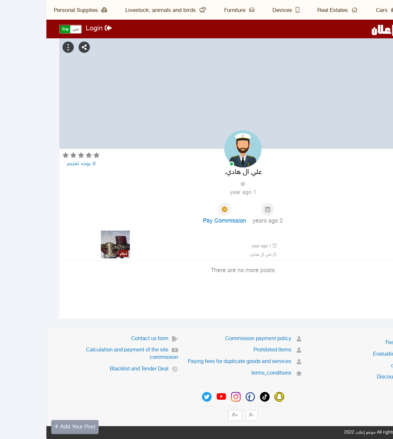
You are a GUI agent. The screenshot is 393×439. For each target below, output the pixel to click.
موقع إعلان (352, 29)
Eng (19, 29)
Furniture (193, 10)
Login (52, 28)
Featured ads (359, 343)
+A (189, 415)
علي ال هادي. (216, 254)
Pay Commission (178, 221)
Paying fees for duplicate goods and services (198, 362)
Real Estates (291, 10)
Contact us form (108, 339)
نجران (367, 254)
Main (374, 10)
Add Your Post (28, 427)
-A (205, 415)
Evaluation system (353, 354)
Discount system (355, 377)
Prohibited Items (231, 350)
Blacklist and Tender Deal (97, 369)
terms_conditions (230, 373)
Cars (340, 10)
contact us (362, 366)
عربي (29, 29)
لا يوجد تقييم (35, 163)
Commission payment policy (217, 339)
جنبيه (368, 237)
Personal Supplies (34, 10)
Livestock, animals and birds (119, 10)
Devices (239, 10)
